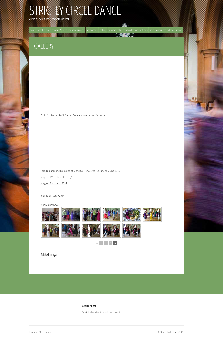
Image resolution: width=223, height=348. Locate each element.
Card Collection (130, 30)
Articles (144, 30)
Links (152, 30)
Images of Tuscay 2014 (52, 195)
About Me (161, 30)
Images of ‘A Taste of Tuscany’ (56, 177)
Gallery (103, 30)
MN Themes (45, 332)
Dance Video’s (175, 30)
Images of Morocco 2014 (53, 183)
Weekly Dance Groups (73, 30)
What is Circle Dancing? (49, 30)
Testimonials (114, 30)
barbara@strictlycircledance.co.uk (104, 312)
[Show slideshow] (49, 204)
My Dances (92, 30)
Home (33, 30)
